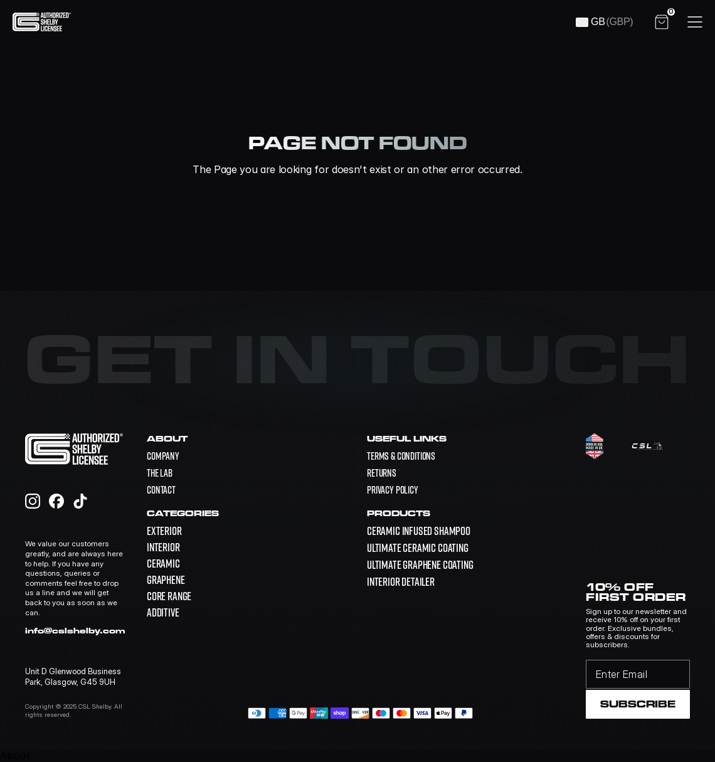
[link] (418, 531)
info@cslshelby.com (75, 630)
